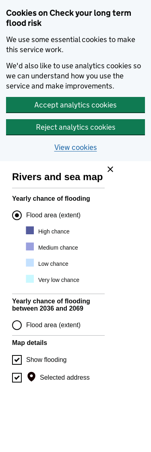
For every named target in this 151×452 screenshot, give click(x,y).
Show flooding (46, 359)
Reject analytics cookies (76, 127)
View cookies (75, 147)
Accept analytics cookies (75, 104)
